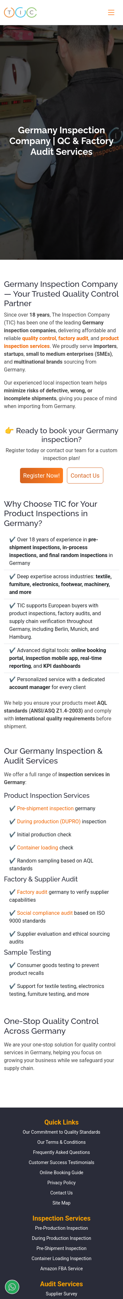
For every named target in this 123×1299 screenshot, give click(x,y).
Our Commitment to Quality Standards (61, 1132)
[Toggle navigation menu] (110, 12)
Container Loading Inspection (61, 1258)
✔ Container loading (34, 848)
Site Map (61, 1203)
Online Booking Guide (61, 1172)
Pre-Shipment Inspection (61, 1248)
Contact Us (85, 475)
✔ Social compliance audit (41, 913)
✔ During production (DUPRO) (45, 821)
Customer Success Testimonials (61, 1162)
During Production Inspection (61, 1238)
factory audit (73, 338)
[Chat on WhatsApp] (9, 1287)
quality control (39, 338)
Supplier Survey (61, 1293)
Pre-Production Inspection (61, 1228)
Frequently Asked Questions (61, 1152)
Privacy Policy (61, 1182)
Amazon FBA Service (61, 1268)
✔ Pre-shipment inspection (42, 808)
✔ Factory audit (29, 892)
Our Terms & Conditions (61, 1142)
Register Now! (41, 475)
